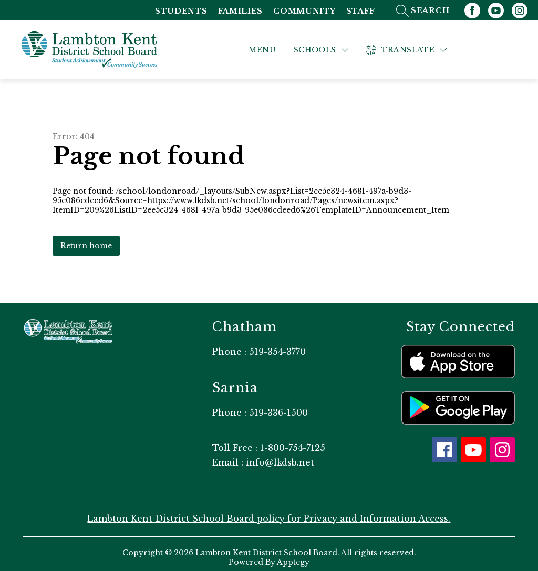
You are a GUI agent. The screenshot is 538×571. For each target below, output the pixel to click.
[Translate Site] (420, 47)
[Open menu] (267, 47)
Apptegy (293, 556)
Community (304, 11)
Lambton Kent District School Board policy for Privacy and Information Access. (268, 512)
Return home (86, 239)
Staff (361, 11)
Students (181, 11)
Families (240, 11)
